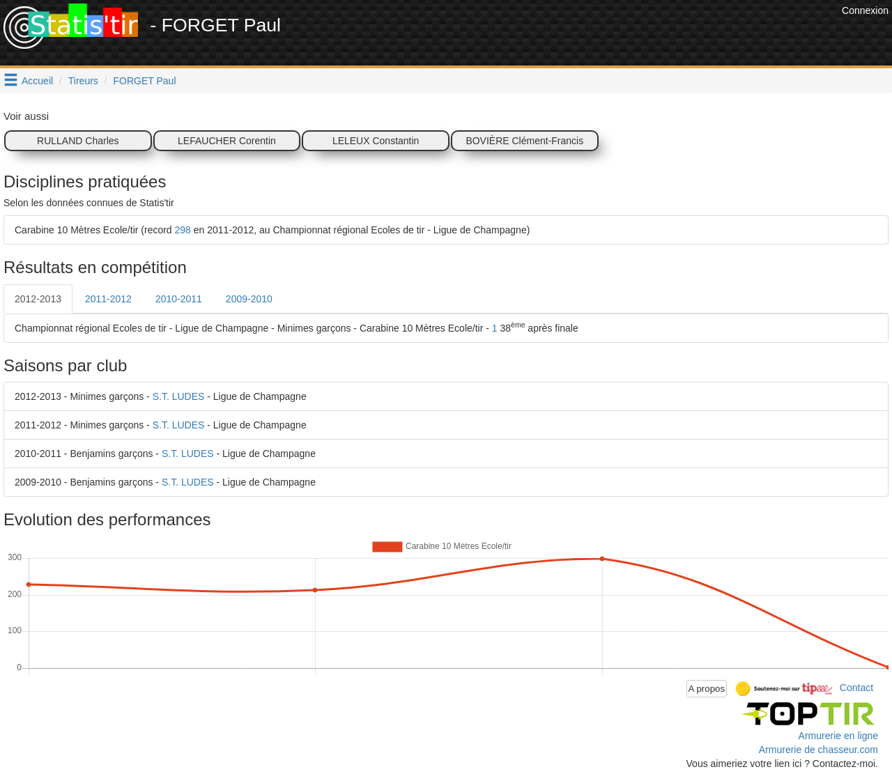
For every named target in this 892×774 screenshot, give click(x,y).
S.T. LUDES (179, 396)
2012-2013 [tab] (38, 298)
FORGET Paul (145, 80)
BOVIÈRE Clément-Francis (524, 140)
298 (183, 229)
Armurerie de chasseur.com (818, 749)
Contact (856, 687)
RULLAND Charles (77, 140)
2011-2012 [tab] (108, 298)
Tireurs (83, 80)
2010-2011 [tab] (178, 298)
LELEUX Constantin (376, 140)
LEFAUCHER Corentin (227, 140)
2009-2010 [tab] (249, 298)
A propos (707, 688)
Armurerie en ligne (838, 735)
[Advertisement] (584, 34)
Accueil (37, 80)
